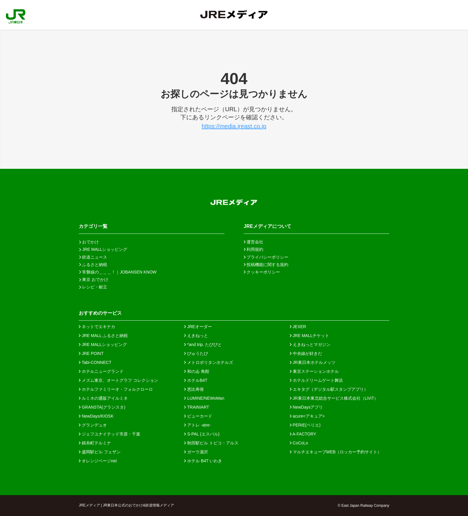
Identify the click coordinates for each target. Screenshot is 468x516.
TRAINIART (196, 407)
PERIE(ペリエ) (305, 425)
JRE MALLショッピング (103, 344)
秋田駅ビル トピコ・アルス (211, 442)
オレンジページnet (98, 460)
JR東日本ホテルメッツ (312, 362)
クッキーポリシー (262, 272)
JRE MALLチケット (310, 335)
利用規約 (254, 249)
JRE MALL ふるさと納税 (103, 335)
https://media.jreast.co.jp (234, 126)
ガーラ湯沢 (196, 451)
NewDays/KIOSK (96, 416)
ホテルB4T (195, 380)
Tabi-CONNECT (95, 362)
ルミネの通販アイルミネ (103, 398)
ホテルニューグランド (101, 371)
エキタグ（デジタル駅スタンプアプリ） (329, 389)
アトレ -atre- (197, 425)
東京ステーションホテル (314, 371)
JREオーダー (198, 326)
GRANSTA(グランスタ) (102, 407)
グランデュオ (93, 425)
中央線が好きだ (306, 353)
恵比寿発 (194, 389)
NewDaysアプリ (306, 407)
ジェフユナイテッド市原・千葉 (109, 433)
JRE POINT (91, 353)
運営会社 (254, 242)
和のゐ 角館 (196, 371)
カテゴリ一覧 (93, 226)
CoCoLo (299, 442)
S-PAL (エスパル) (201, 433)
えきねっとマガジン (310, 344)
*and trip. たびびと (203, 344)
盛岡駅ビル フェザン (100, 451)
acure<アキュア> (307, 416)
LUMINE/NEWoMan (204, 398)
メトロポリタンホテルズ (208, 362)
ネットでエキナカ (97, 326)
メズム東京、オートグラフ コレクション (118, 380)
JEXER (298, 326)
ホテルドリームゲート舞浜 (316, 380)
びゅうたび (196, 353)
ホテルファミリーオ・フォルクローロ (116, 389)
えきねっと (196, 335)
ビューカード (198, 416)
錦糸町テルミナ (95, 442)
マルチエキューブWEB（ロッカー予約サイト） (336, 451)
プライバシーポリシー (266, 257)
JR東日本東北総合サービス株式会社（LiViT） (334, 398)
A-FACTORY (303, 433)
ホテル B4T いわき (203, 460)
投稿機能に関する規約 (266, 264)
